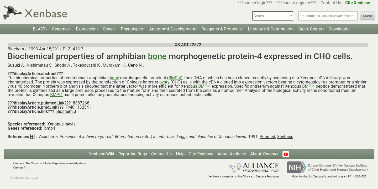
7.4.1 (26, 167)
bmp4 (49, 128)
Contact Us (331, 2)
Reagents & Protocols (222, 29)
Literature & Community (270, 29)
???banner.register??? (296, 2)
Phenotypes (132, 29)
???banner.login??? (255, 2)
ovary (164, 82)
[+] (32, 136)
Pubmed (267, 136)
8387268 (81, 103)
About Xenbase (232, 153)
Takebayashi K (86, 65)
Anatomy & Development (172, 29)
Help (180, 153)
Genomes (61, 29)
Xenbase (285, 136)
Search (367, 16)
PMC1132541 (78, 107)
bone (157, 56)
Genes (109, 29)
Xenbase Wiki (101, 153)
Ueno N (135, 65)
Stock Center (310, 29)
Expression (86, 29)
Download (338, 29)
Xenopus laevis (61, 124)
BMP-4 (175, 77)
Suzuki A (16, 65)
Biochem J (66, 111)
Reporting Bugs (132, 153)
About (264, 153)
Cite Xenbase (201, 153)
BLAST (39, 29)
